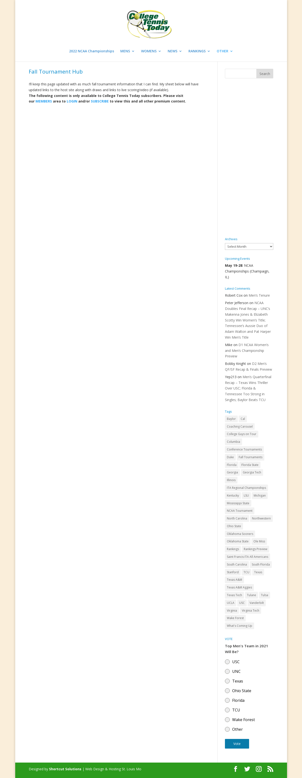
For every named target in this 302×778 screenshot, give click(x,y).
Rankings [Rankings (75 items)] (233, 549)
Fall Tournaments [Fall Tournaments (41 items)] (250, 457)
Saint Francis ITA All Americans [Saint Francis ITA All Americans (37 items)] (247, 557)
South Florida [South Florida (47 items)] (261, 564)
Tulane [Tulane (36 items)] (251, 595)
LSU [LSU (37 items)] (246, 495)
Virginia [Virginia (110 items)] (232, 610)
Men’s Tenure (259, 295)
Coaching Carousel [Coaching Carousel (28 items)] (240, 426)
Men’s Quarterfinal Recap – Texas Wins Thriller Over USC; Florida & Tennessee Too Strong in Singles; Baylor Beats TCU (248, 388)
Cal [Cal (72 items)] (243, 419)
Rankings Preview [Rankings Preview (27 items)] (255, 549)
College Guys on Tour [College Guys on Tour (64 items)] (241, 434)
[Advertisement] (249, 158)
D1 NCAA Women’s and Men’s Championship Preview (247, 350)
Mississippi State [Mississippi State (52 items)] (238, 503)
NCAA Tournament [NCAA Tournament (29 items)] (239, 511)
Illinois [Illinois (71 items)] (231, 480)
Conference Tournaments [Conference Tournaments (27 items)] (244, 449)
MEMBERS (44, 101)
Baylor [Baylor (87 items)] (231, 419)
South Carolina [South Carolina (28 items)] (237, 564)
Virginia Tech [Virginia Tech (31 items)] (250, 610)
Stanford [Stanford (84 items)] (233, 572)
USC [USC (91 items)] (242, 603)
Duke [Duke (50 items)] (230, 457)
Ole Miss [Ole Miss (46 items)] (259, 541)
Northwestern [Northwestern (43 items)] (261, 518)
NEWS (172, 51)
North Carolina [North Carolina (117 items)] (237, 518)
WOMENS (149, 51)
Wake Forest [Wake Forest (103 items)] (235, 618)
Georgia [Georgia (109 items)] (232, 472)
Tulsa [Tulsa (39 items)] (264, 595)
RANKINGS (197, 51)
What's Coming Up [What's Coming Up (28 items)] (239, 626)
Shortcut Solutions (65, 769)
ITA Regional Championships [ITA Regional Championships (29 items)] (246, 488)
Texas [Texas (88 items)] (258, 572)
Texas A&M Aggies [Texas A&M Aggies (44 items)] (239, 587)
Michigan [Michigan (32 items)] (260, 495)
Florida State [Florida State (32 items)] (250, 465)
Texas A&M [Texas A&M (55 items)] (234, 580)
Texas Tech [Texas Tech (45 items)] (234, 595)
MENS (125, 51)
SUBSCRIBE (100, 101)
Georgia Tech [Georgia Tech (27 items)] (252, 472)
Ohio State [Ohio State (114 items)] (234, 526)
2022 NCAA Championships (91, 51)
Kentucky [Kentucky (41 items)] (233, 495)
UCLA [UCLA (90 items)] (230, 603)
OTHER (222, 51)
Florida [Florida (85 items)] (232, 465)
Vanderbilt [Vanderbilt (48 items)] (257, 603)
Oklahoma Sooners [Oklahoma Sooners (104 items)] (240, 534)
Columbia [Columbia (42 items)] (233, 442)
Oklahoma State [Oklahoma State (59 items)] (238, 541)
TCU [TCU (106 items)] (246, 572)
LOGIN (72, 101)
